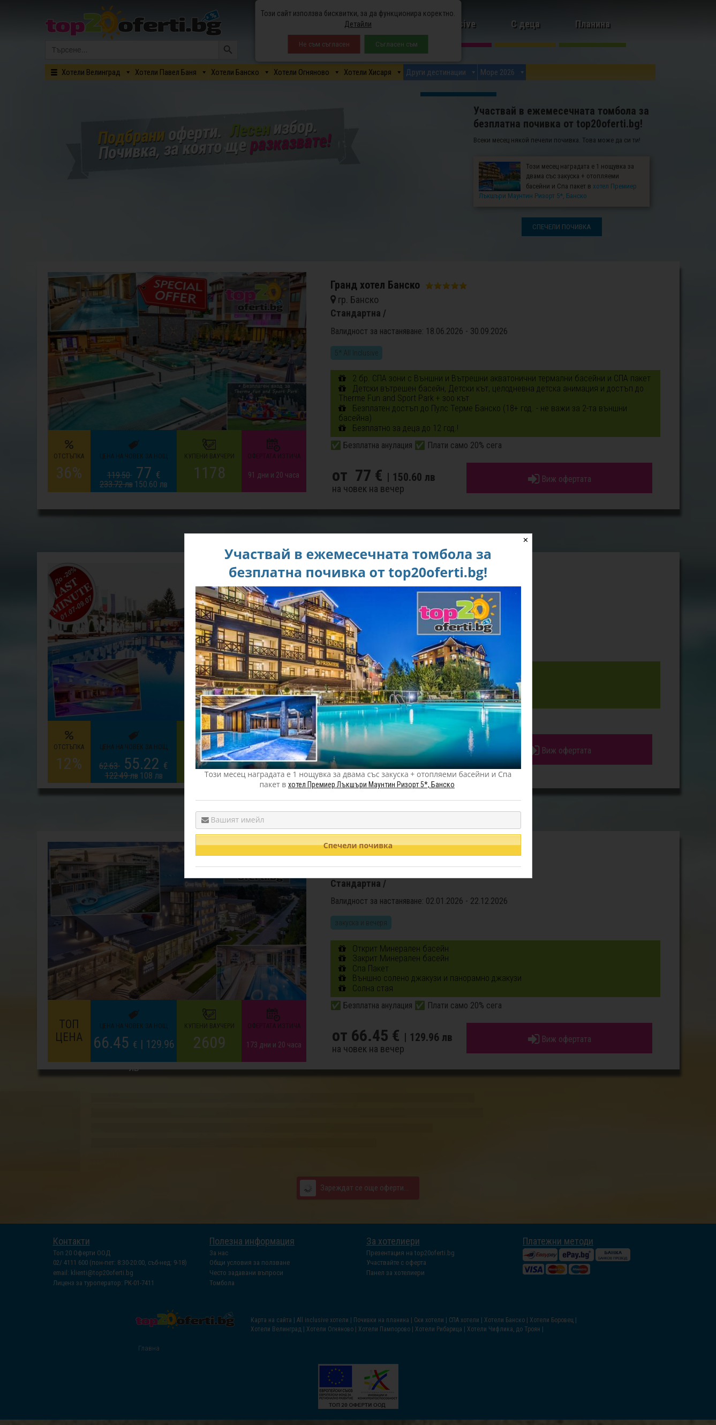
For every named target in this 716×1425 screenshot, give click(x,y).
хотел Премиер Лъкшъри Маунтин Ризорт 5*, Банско (371, 784)
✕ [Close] (526, 540)
